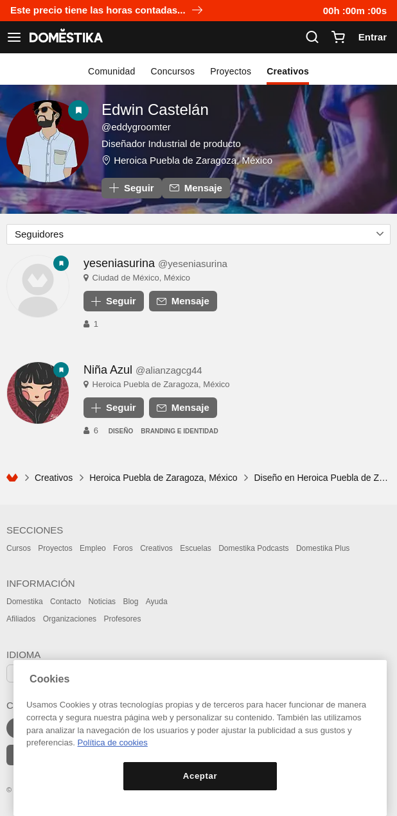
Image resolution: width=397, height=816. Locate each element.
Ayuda (157, 601)
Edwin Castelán (155, 109)
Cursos (18, 548)
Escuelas (195, 548)
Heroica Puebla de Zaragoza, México (193, 160)
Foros (123, 548)
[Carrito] (338, 37)
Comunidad (111, 71)
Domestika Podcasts (253, 548)
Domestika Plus (322, 548)
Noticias (102, 601)
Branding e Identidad (179, 431)
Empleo (93, 548)
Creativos (288, 71)
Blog (130, 601)
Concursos (173, 71)
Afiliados (20, 618)
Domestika (24, 601)
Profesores (122, 618)
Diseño (121, 431)
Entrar (372, 36)
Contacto (65, 601)
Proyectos (230, 71)
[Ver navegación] (14, 37)
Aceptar (200, 776)
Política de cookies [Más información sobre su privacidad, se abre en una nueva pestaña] (113, 742)
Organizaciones (69, 618)
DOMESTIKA (65, 37)
